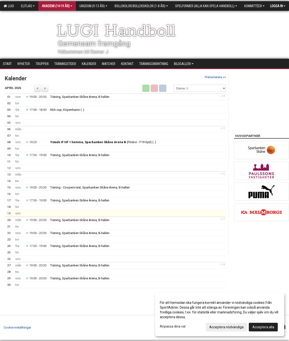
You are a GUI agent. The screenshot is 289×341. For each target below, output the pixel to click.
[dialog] (219, 314)
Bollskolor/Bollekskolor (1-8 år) (141, 6)
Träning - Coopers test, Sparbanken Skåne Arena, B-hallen (90, 187)
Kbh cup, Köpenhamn (65, 110)
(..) (82, 110)
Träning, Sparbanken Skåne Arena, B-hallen (79, 97)
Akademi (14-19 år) (57, 6)
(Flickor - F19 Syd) (101, 142)
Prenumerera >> (215, 77)
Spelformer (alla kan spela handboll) (206, 6)
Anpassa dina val (172, 326)
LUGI (9, 6)
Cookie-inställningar (17, 327)
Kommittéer (254, 6)
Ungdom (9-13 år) (93, 6)
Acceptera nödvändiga (226, 327)
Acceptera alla (263, 327)
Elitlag (28, 6)
